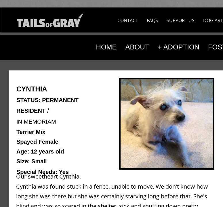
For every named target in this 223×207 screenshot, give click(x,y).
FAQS (152, 20)
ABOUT (137, 47)
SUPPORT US (181, 20)
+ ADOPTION (178, 47)
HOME (106, 47)
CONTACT (127, 20)
